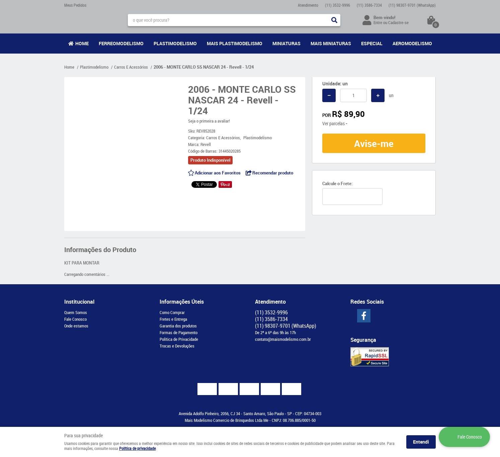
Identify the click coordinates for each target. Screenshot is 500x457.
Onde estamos (76, 326)
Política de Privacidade (179, 339)
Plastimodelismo (175, 43)
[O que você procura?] (334, 20)
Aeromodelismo (412, 43)
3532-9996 (337, 5)
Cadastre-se (398, 22)
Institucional (79, 301)
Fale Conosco (75, 319)
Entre (377, 22)
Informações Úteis (182, 301)
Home (82, 43)
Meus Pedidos (75, 5)
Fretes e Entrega (173, 319)
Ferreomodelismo (121, 43)
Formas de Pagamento (178, 332)
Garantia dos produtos (178, 326)
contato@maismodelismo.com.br (283, 339)
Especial (372, 43)
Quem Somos (75, 312)
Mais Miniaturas (331, 43)
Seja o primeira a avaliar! (209, 121)
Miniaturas (286, 43)
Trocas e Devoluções (177, 346)
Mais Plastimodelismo (234, 43)
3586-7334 (369, 5)
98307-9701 (412, 5)
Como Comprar (172, 312)
